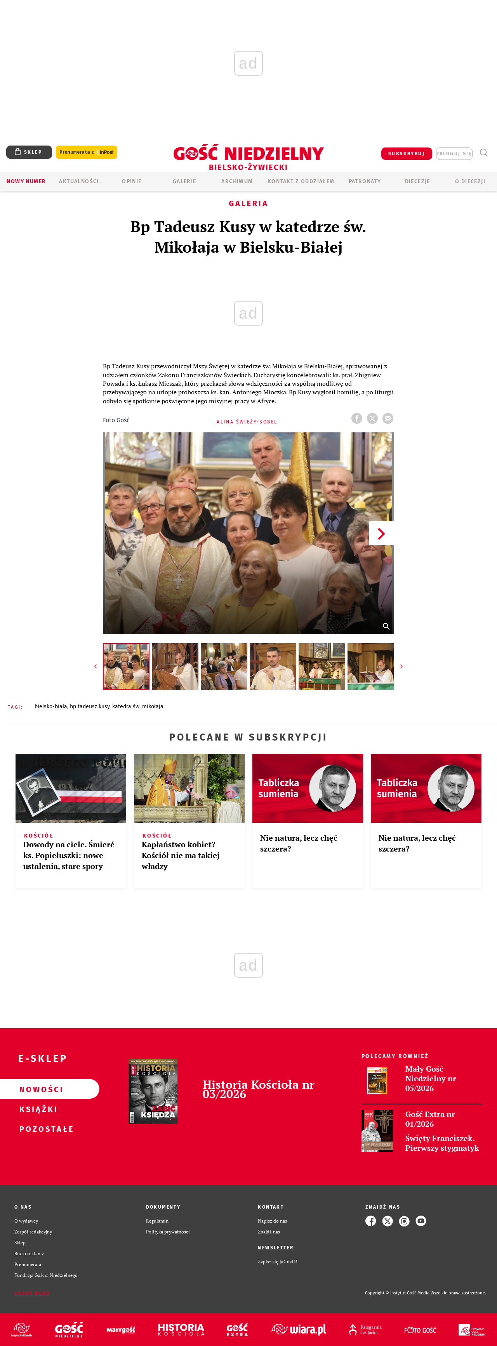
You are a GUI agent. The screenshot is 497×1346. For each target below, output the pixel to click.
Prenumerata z (86, 152)
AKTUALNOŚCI (79, 181)
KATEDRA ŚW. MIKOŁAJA (137, 706)
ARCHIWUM (237, 181)
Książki (37, 1109)
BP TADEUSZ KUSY (89, 706)
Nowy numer (26, 181)
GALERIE (184, 181)
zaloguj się (454, 153)
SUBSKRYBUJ (406, 153)
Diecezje (417, 181)
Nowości (37, 1089)
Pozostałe (37, 1128)
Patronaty (365, 181)
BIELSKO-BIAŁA (51, 706)
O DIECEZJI (470, 181)
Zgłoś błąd (32, 1293)
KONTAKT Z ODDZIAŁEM (301, 181)
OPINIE (131, 181)
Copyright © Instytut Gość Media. (398, 1293)
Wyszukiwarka (483, 153)
